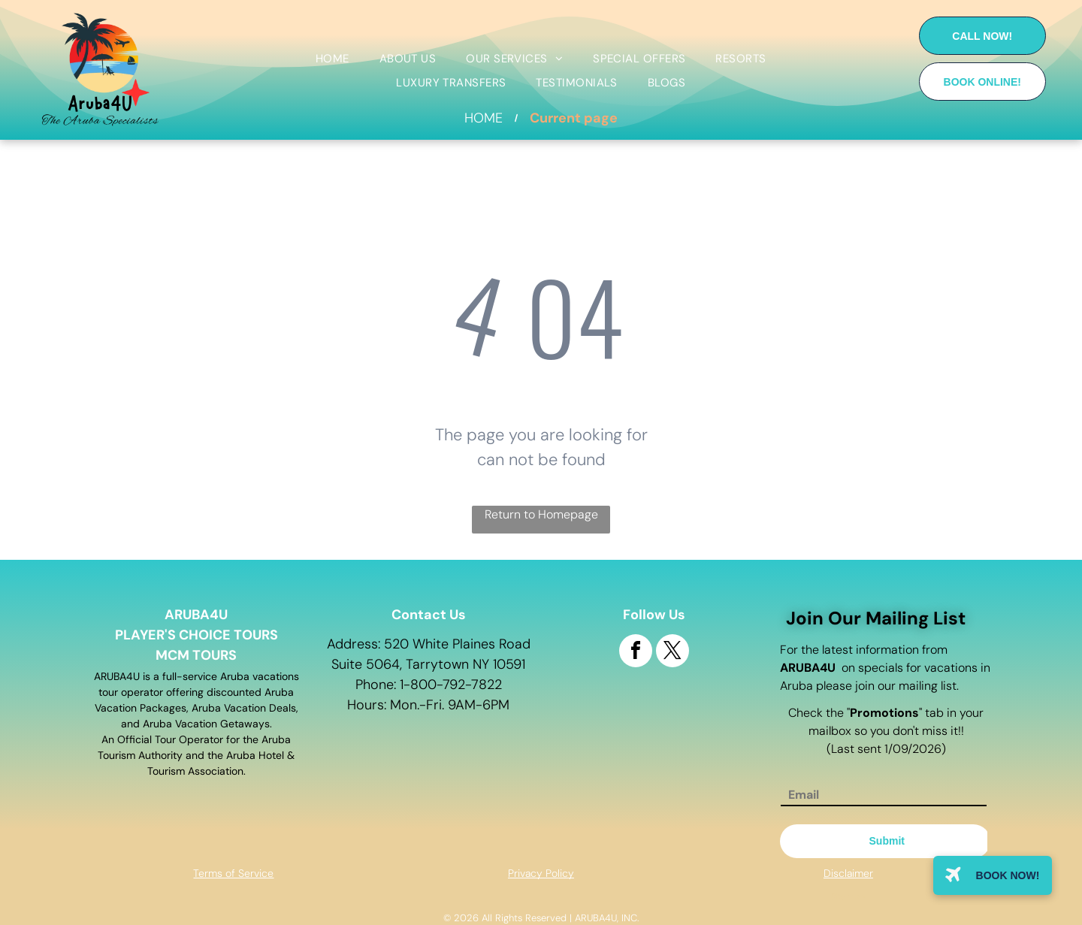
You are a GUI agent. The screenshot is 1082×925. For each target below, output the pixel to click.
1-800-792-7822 (451, 685)
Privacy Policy (541, 873)
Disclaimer (848, 873)
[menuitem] (332, 59)
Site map (848, 896)
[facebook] (635, 652)
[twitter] (672, 652)
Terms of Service (233, 873)
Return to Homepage (541, 514)
